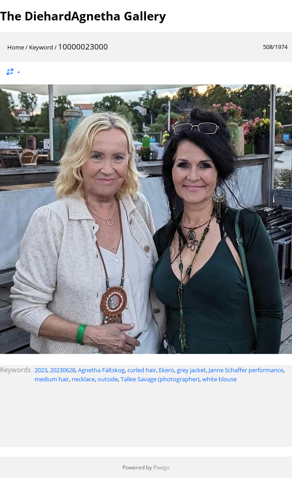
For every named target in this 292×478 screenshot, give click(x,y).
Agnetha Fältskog (101, 370)
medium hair (51, 379)
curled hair (141, 370)
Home (15, 47)
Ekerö (166, 370)
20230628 (62, 370)
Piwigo (161, 467)
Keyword (41, 47)
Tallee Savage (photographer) (160, 379)
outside (107, 379)
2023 (40, 370)
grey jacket (191, 370)
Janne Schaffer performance (246, 370)
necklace (83, 379)
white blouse (219, 379)
